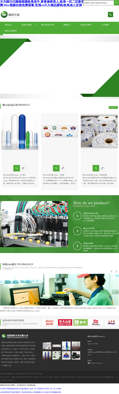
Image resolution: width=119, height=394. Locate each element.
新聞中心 (67, 25)
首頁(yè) (8, 25)
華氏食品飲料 (38, 374)
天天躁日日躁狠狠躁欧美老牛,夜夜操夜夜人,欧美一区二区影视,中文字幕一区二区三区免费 (30, 389)
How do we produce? (91, 202)
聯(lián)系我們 (11, 31)
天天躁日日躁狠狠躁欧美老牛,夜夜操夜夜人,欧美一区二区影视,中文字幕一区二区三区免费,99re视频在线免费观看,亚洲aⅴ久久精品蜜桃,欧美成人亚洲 (59, 3)
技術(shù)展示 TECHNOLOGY (17, 264)
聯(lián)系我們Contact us (96, 336)
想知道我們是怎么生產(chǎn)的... (84, 206)
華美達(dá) (30, 374)
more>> (113, 107)
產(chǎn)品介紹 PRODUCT (16, 105)
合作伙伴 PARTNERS (13, 320)
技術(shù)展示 (86, 25)
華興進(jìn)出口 (21, 374)
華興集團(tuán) (11, 374)
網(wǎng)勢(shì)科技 (98, 377)
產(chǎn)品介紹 (47, 25)
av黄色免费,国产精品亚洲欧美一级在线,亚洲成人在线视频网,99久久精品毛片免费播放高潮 (30, 392)
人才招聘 (105, 25)
